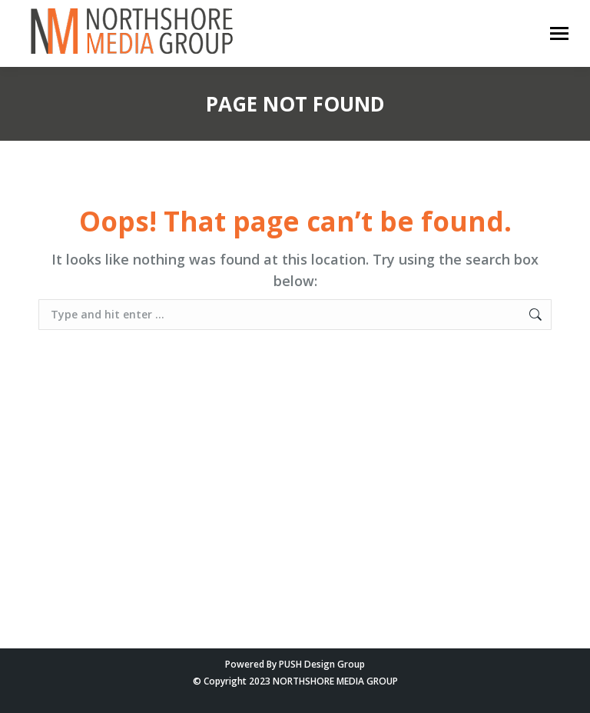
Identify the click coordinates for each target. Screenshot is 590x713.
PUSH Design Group (322, 664)
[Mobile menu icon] (559, 33)
